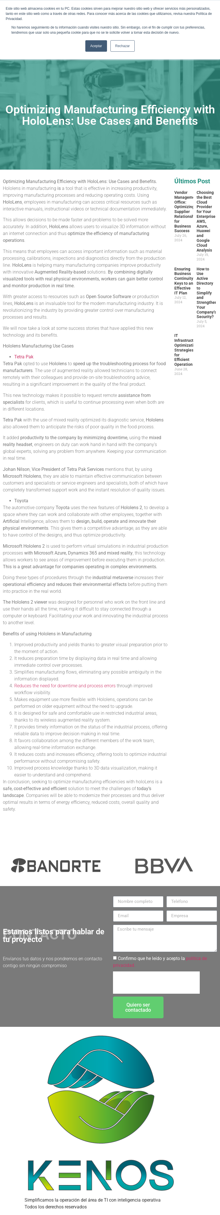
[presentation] (156, 982)
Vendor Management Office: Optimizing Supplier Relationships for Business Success (186, 211)
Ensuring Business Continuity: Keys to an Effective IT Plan (184, 281)
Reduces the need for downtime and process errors (65, 685)
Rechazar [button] (122, 46)
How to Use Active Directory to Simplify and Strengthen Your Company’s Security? (207, 293)
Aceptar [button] (96, 46)
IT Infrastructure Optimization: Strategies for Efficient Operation (186, 350)
